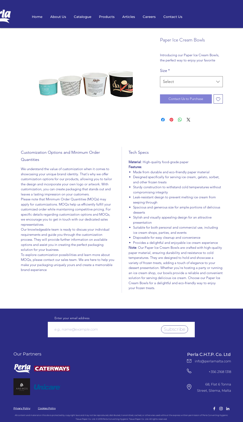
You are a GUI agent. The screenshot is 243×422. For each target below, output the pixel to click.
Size (165, 70)
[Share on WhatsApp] (180, 119)
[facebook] (214, 408)
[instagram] (221, 408)
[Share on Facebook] (163, 119)
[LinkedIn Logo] (227, 408)
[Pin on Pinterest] (171, 119)
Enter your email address (72, 318)
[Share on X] (188, 119)
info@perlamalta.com (213, 361)
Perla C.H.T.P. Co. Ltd (209, 354)
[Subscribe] (174, 329)
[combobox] (191, 81)
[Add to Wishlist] (218, 99)
